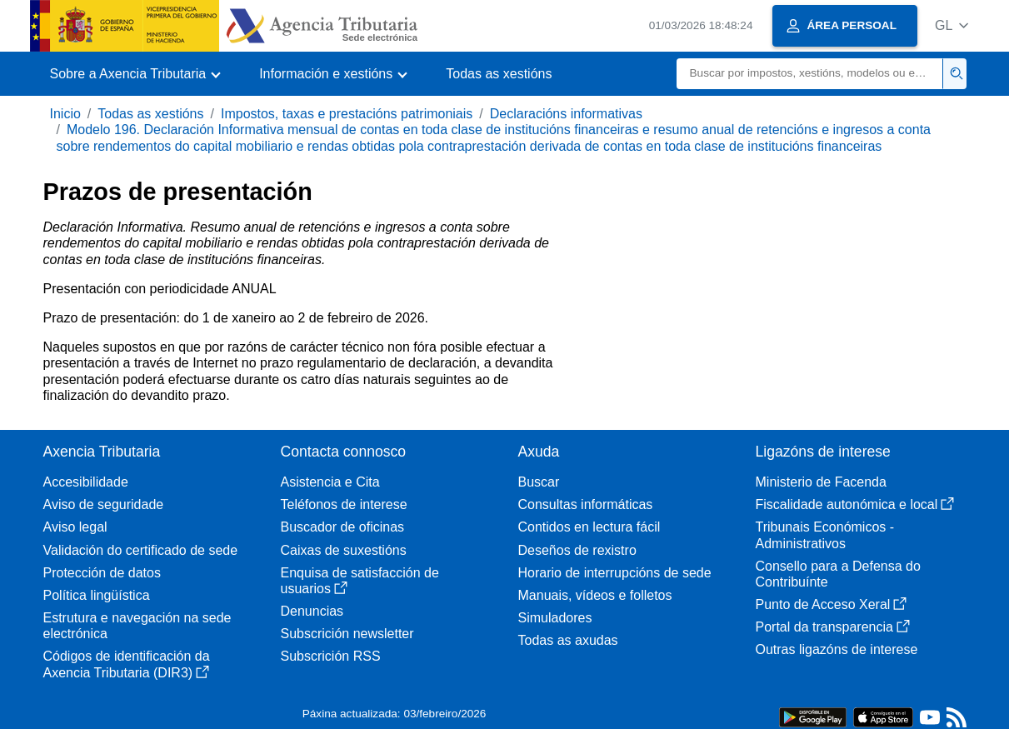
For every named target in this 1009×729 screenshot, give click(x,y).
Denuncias (312, 611)
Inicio (65, 114)
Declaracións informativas (566, 114)
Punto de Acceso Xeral (831, 604)
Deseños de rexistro (577, 550)
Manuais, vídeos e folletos (595, 595)
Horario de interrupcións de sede (615, 573)
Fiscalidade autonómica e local (855, 504)
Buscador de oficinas (343, 527)
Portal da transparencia (833, 627)
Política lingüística (96, 595)
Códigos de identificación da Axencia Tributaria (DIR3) (126, 664)
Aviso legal (75, 527)
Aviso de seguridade (103, 504)
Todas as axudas (568, 640)
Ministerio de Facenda (821, 482)
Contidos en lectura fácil (589, 527)
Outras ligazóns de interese (837, 649)
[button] (952, 25)
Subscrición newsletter (347, 634)
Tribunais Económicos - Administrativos (825, 535)
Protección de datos (102, 573)
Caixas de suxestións (344, 550)
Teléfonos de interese (344, 504)
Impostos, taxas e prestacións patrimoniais (346, 114)
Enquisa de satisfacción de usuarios (360, 581)
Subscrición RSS (331, 656)
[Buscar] (810, 73)
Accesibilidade (85, 482)
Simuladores (555, 618)
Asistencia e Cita (330, 482)
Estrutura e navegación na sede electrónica (137, 626)
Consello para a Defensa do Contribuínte (838, 574)
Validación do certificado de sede (140, 550)
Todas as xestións (499, 74)
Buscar (539, 482)
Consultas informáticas (585, 504)
